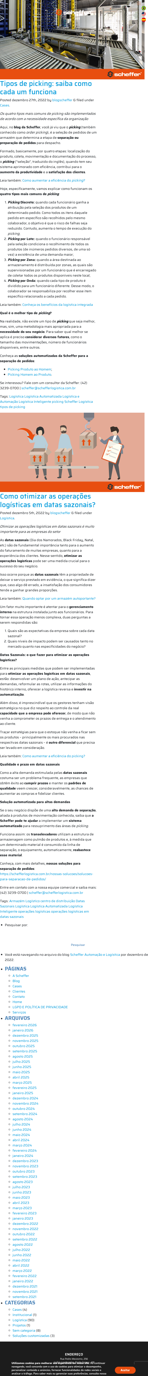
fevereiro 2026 (25, 1025)
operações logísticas (34, 911)
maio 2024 (21, 1135)
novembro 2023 (25, 1166)
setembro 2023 (25, 1176)
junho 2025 (22, 1067)
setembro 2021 (24, 1297)
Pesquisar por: (16, 925)
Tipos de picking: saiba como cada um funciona (46, 87)
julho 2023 (21, 1187)
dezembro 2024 (25, 1098)
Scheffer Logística (78, 401)
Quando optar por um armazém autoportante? (59, 598)
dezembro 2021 (25, 1286)
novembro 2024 (26, 1103)
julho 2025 (21, 1061)
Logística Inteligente (35, 401)
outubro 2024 (24, 1108)
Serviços (19, 1012)
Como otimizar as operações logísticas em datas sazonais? (48, 500)
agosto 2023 (23, 1182)
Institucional (22, 1315)
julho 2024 (21, 1124)
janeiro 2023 (23, 1218)
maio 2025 (21, 1072)
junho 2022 (22, 1255)
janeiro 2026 (23, 1030)
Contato (19, 996)
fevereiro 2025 (25, 1088)
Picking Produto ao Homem (29, 369)
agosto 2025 (23, 1056)
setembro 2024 (25, 1114)
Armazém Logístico (24, 901)
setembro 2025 (25, 1051)
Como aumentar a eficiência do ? (53, 180)
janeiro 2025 (23, 1093)
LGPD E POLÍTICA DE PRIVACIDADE (40, 1007)
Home (17, 1002)
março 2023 (22, 1208)
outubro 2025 (24, 1046)
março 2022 (22, 1270)
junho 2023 (22, 1192)
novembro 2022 (25, 1229)
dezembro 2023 (25, 1161)
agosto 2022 (23, 1244)
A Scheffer (21, 975)
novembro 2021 (25, 1291)
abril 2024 (21, 1140)
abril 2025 (21, 1077)
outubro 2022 (24, 1234)
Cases (4, 105)
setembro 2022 (25, 1239)
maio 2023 (21, 1197)
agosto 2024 (23, 1119)
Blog (16, 981)
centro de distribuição (57, 901)
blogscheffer (62, 100)
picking (58, 401)
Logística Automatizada (43, 396)
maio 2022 (21, 1260)
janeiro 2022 (23, 1281)
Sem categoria (24, 1330)
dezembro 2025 (25, 1035)
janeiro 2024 (23, 1155)
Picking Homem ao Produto (29, 374)
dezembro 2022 (25, 1223)
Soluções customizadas (31, 1335)
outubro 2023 (24, 1171)
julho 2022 (21, 1250)
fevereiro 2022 (25, 1276)
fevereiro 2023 (25, 1213)
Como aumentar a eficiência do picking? (53, 756)
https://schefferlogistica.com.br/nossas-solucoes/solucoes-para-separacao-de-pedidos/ (46, 876)
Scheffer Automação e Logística (95, 954)
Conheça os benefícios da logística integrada (57, 304)
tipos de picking (12, 407)
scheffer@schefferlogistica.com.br (48, 388)
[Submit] (112, 3)
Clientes (19, 991)
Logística (16, 396)
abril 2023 (21, 1202)
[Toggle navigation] (139, 3)
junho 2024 (22, 1129)
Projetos (19, 1325)
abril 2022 (21, 1265)
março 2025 (22, 1082)
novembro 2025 (25, 1040)
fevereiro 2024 (25, 1150)
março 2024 (22, 1145)
